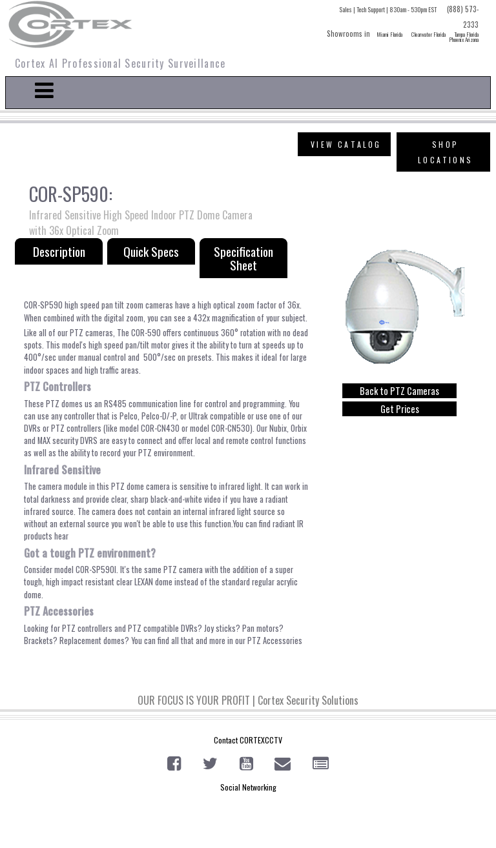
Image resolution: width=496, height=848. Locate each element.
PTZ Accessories (274, 640)
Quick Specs (151, 251)
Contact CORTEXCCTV (248, 739)
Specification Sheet (243, 258)
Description (59, 251)
